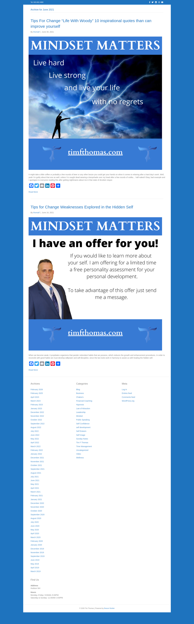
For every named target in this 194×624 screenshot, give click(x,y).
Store (141, 8)
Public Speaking (83, 431)
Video (78, 465)
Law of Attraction (83, 420)
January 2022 (36, 465)
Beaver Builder (109, 620)
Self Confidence (82, 435)
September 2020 (38, 526)
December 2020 (37, 515)
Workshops (130, 8)
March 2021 (36, 503)
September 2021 (38, 481)
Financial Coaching (84, 412)
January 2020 (36, 557)
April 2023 (35, 409)
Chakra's (80, 409)
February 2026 (37, 401)
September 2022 (38, 435)
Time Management (84, 458)
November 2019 (37, 564)
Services (75, 8)
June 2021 (35, 492)
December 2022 (37, 424)
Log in (124, 401)
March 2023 (36, 412)
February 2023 (37, 416)
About (64, 8)
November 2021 (37, 473)
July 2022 (35, 443)
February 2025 (37, 405)
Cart (150, 8)
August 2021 (36, 485)
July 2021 (35, 488)
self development (83, 439)
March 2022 (36, 458)
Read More (33, 204)
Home (44, 8)
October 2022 (36, 431)
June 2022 (35, 447)
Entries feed (127, 405)
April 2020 (35, 545)
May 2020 (35, 541)
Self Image (80, 447)
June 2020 (35, 538)
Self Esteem (81, 443)
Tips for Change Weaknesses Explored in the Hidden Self (82, 218)
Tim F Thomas (82, 454)
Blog (85, 8)
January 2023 (36, 420)
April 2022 (35, 454)
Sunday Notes (82, 450)
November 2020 (37, 519)
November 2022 (37, 428)
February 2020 (37, 553)
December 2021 (37, 469)
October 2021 (36, 477)
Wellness (80, 469)
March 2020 (36, 549)
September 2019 (38, 568)
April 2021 (35, 500)
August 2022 (36, 439)
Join (118, 8)
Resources (107, 8)
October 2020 (36, 522)
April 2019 (35, 579)
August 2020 (36, 530)
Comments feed (128, 409)
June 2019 (35, 572)
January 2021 (36, 511)
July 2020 (35, 534)
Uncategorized (82, 462)
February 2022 (37, 462)
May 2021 (35, 496)
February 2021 (37, 507)
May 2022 (35, 450)
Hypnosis (80, 416)
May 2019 (35, 575)
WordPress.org (128, 412)
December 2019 (37, 560)
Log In (54, 8)
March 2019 (36, 583)
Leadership (80, 424)
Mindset (79, 428)
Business (80, 405)
